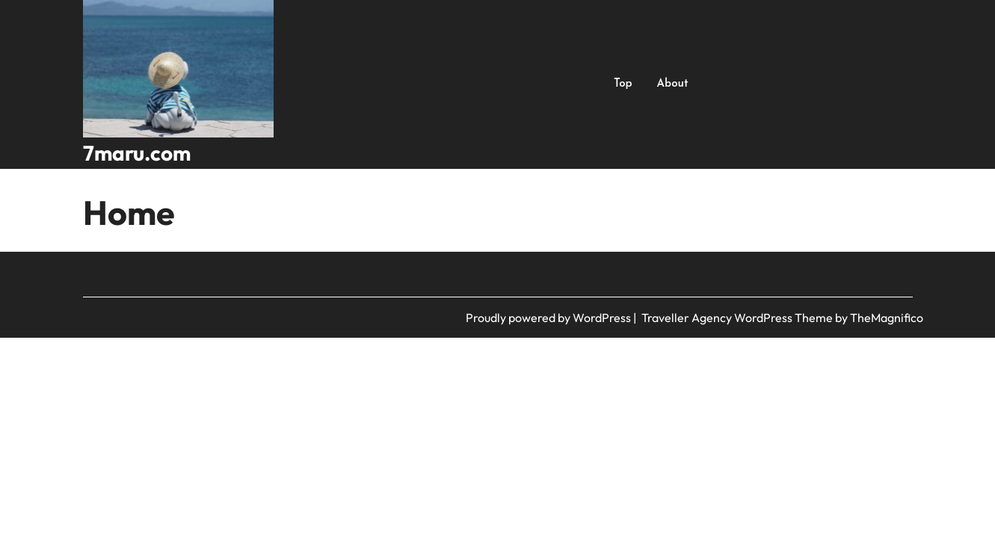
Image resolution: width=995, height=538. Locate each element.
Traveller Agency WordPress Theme (738, 317)
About (673, 84)
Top (623, 84)
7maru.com (137, 153)
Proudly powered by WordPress (549, 317)
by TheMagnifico (879, 317)
